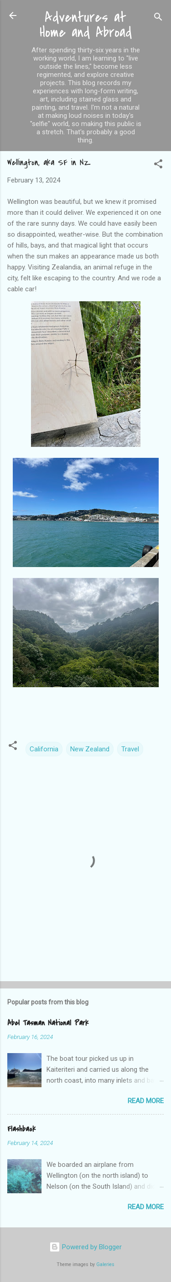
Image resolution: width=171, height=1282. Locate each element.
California (44, 749)
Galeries (105, 1264)
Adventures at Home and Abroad (86, 24)
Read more (146, 1101)
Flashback (21, 1129)
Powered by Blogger (85, 1247)
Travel (130, 749)
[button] (158, 165)
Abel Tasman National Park (47, 1023)
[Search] (158, 18)
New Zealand (89, 749)
